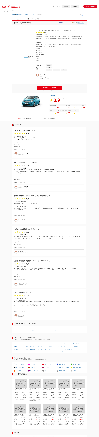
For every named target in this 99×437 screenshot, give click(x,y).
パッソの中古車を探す (25, 118)
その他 (74, 370)
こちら (55, 90)
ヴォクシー (69, 331)
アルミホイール (52, 349)
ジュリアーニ (21, 219)
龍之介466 (20, 251)
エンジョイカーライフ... (24, 186)
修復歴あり (75, 346)
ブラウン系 (32, 367)
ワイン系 (47, 367)
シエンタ (34, 328)
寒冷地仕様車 (76, 343)
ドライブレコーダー (42, 349)
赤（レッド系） (48, 364)
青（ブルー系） (62, 364)
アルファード (17, 331)
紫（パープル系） (34, 370)
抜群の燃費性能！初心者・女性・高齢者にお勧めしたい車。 (33, 196)
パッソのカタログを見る (50, 118)
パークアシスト (41, 346)
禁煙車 (15, 346)
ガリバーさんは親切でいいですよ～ (25, 130)
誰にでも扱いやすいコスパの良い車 (25, 162)
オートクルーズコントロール (66, 350)
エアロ (39, 343)
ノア (15, 328)
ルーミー (69, 328)
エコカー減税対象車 (30, 349)
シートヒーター (52, 343)
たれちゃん (21, 315)
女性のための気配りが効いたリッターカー (27, 229)
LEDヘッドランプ (30, 346)
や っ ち (23, 153)
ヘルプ (58, 6)
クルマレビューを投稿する (49, 87)
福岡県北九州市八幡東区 (23, 187)
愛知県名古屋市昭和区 (23, 253)
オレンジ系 (18, 370)
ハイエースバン (53, 331)
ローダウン (28, 343)
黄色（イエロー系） (77, 367)
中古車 (13, 14)
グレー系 (47, 370)
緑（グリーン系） (77, 364)
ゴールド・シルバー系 (64, 367)
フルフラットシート (65, 343)
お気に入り (65, 6)
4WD (15, 343)
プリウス (34, 331)
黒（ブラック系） (20, 367)
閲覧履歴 (75, 6)
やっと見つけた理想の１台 (22, 293)
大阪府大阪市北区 (22, 284)
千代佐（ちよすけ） (23, 283)
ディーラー (63, 346)
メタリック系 (62, 370)
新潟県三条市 (42, 76)
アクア (51, 328)
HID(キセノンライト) (54, 346)
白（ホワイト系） (20, 364)
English (52, 6)
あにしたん (42, 74)
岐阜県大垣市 (21, 316)
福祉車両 (16, 349)
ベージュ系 (32, 364)
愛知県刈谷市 (21, 154)
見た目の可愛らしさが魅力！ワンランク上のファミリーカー (33, 261)
